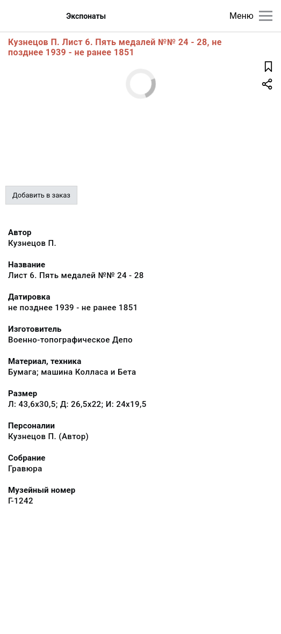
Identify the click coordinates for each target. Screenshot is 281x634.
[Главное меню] (266, 15)
